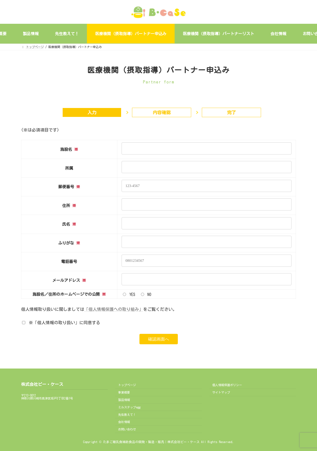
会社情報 (124, 422)
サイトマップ (221, 392)
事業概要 (124, 392)
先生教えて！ (127, 414)
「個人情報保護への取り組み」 (113, 309)
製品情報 (124, 399)
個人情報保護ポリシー (227, 385)
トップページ (127, 385)
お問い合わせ (127, 429)
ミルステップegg (129, 407)
